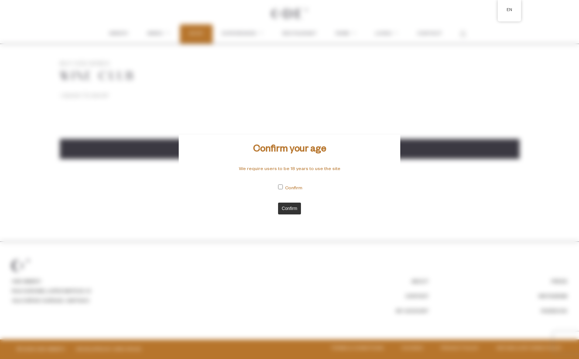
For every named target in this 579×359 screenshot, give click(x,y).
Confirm (293, 188)
